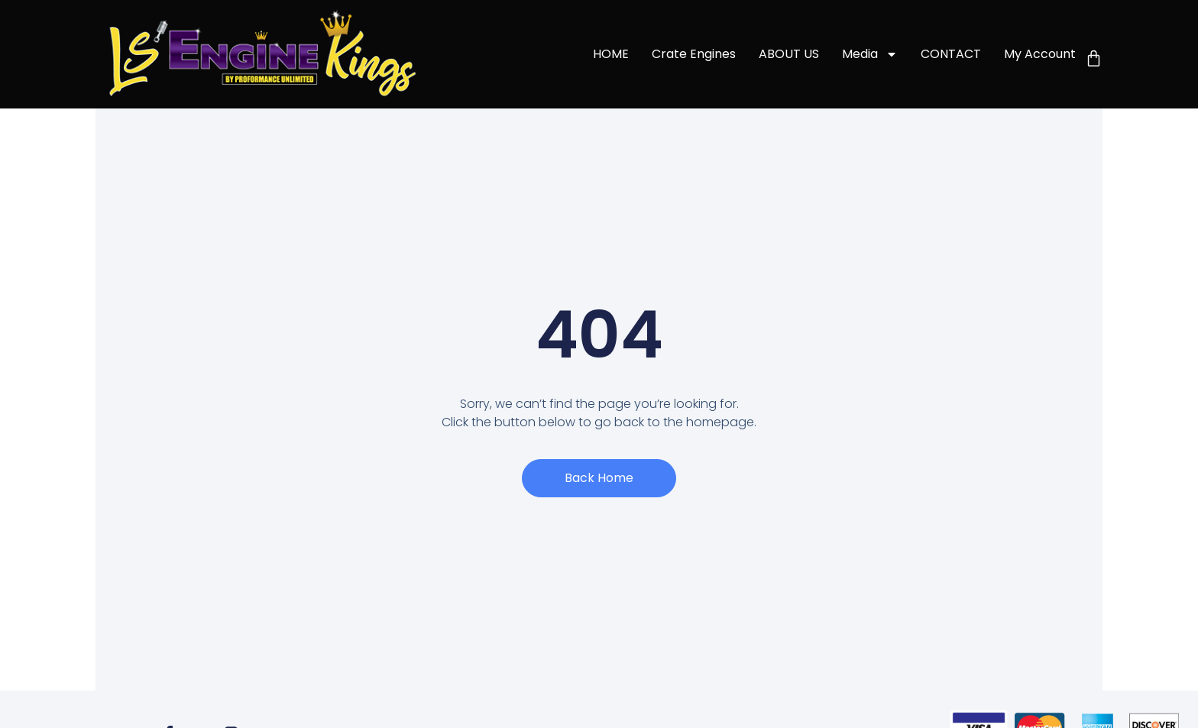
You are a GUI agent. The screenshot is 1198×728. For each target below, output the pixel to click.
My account (1040, 54)
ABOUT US (789, 54)
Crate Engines (694, 54)
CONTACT (951, 54)
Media (870, 54)
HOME (611, 54)
